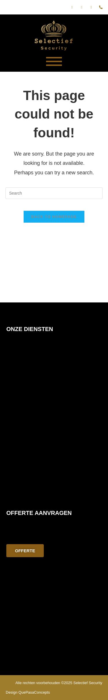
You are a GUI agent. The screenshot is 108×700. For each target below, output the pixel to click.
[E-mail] (91, 7)
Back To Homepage (54, 217)
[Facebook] (72, 7)
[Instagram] (81, 7)
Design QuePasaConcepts (28, 692)
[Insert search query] (54, 193)
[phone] (100, 7)
